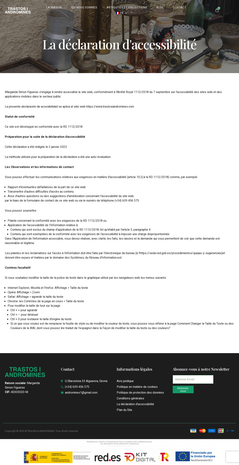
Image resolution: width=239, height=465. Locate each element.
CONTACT (179, 8)
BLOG (160, 8)
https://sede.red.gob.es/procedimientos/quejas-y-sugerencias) (181, 253)
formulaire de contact (40, 200)
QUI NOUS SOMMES (84, 8)
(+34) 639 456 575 (127, 200)
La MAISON (54, 8)
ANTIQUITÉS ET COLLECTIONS (127, 8)
